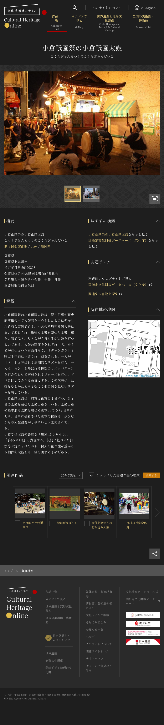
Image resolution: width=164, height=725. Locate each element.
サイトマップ (94, 658)
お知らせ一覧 (94, 629)
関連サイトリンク (97, 651)
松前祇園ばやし (67, 523)
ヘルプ (90, 637)
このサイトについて (107, 7)
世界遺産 (51, 653)
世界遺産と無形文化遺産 (109, 23)
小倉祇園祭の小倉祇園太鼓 (108, 234)
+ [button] (94, 325)
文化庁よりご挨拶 (97, 615)
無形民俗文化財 (15, 246)
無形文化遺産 (54, 660)
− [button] (94, 332)
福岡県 (46, 246)
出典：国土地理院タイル (146, 375)
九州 (34, 246)
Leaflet (128, 375)
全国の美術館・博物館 (143, 23)
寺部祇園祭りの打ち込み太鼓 (102, 525)
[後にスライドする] (153, 126)
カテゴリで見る (79, 23)
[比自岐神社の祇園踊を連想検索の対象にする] (17, 523)
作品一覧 (56, 23)
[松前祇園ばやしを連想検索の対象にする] (52, 523)
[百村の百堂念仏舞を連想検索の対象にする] (121, 523)
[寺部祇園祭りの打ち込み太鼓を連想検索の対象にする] (87, 523)
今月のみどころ (96, 622)
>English (145, 7)
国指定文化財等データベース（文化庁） (118, 240)
